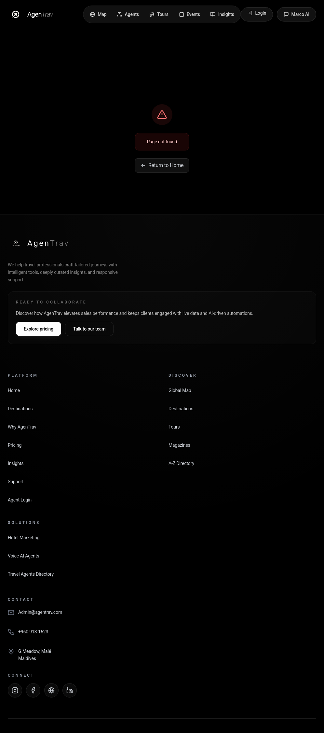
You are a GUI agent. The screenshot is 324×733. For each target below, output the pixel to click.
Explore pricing (38, 328)
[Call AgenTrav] (162, 635)
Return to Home (162, 165)
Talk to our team (89, 328)
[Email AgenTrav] (162, 616)
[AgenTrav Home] (38, 243)
